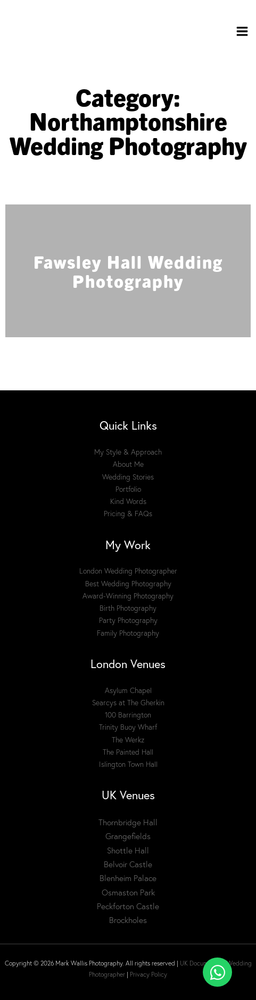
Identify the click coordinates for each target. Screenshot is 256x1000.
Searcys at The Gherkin (128, 702)
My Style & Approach (128, 452)
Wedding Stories (128, 477)
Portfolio (128, 489)
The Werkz (128, 740)
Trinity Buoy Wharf (128, 727)
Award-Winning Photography (128, 596)
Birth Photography (128, 608)
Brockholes (128, 920)
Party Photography (128, 620)
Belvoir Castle (128, 864)
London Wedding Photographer (128, 571)
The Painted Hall (128, 752)
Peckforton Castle (128, 906)
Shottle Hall (128, 850)
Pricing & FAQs (128, 513)
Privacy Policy (148, 974)
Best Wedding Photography (128, 583)
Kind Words (128, 501)
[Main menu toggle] (242, 31)
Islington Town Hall (128, 764)
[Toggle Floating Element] (217, 972)
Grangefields (128, 836)
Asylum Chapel (128, 690)
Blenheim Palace (128, 878)
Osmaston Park (128, 892)
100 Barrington (128, 715)
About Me (128, 464)
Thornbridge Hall (128, 822)
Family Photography (128, 633)
